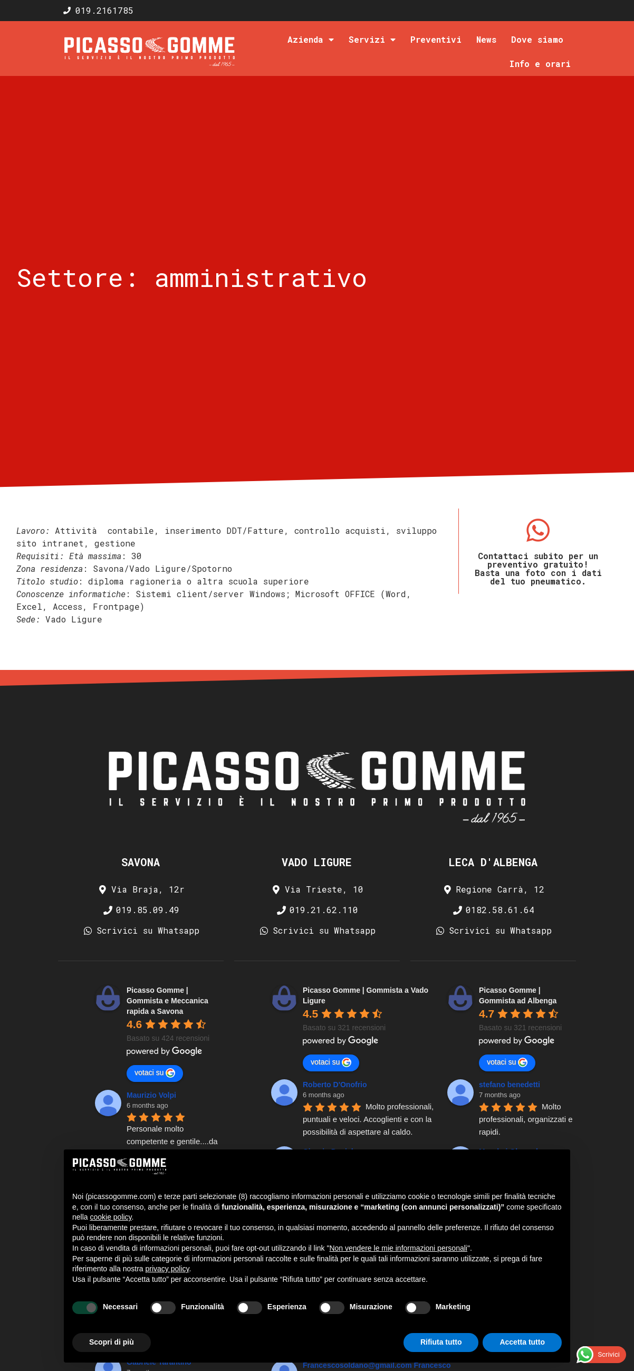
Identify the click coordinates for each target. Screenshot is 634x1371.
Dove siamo (537, 39)
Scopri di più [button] (111, 1342)
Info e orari (540, 63)
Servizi (372, 39)
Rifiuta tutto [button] (441, 1342)
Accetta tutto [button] (522, 1342)
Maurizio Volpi (151, 1095)
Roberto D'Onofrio (335, 1084)
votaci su (155, 1073)
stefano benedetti (509, 1084)
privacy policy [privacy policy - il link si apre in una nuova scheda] (167, 1268)
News (486, 39)
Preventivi (436, 39)
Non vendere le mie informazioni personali (398, 1248)
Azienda (310, 39)
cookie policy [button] (110, 1217)
